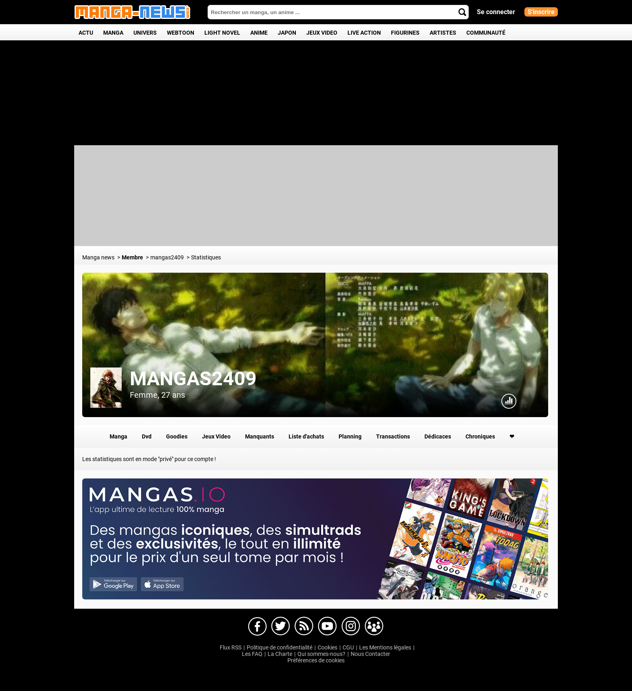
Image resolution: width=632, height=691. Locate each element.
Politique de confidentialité (279, 647)
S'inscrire (541, 12)
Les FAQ (252, 654)
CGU (348, 647)
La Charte (280, 654)
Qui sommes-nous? (321, 654)
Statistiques (509, 401)
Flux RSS (230, 647)
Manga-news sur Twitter (280, 626)
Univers (145, 32)
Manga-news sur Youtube (327, 626)
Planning (350, 436)
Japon (287, 32)
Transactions (393, 436)
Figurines (405, 32)
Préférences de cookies (316, 660)
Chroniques (480, 436)
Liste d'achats (306, 436)
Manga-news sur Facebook (257, 626)
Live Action (364, 32)
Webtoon (180, 32)
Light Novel (222, 32)
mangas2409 (193, 378)
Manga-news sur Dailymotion (304, 626)
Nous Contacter (370, 654)
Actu (86, 32)
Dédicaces (437, 436)
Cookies (327, 647)
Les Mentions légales (385, 647)
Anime (259, 32)
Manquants (259, 436)
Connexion (532, 401)
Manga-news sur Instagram (350, 626)
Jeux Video (321, 32)
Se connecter (496, 12)
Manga (113, 32)
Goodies (176, 436)
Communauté (485, 32)
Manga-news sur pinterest (374, 626)
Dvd (147, 436)
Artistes (443, 32)
